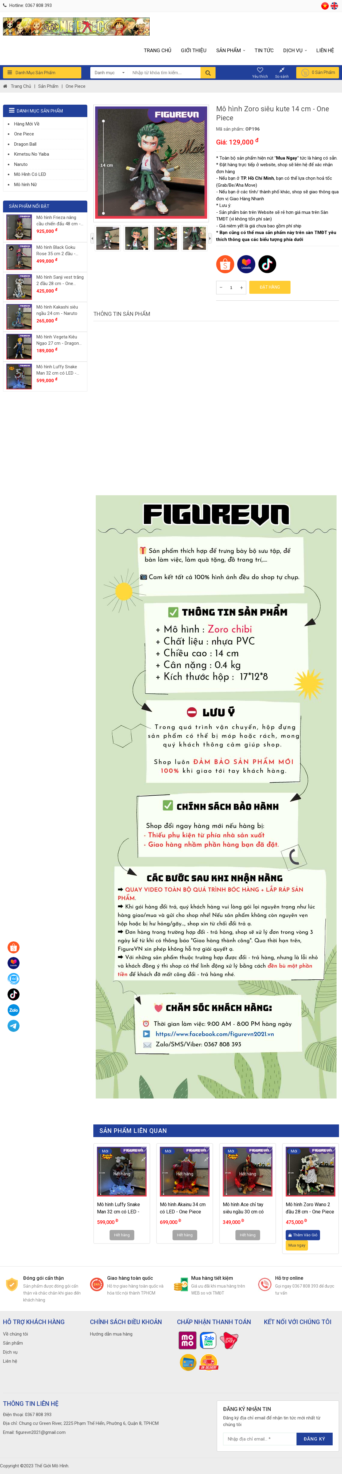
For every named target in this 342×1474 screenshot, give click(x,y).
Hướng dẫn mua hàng (111, 1334)
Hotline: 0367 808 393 (27, 5)
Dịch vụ (295, 50)
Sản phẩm (230, 50)
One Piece (76, 86)
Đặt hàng (270, 287)
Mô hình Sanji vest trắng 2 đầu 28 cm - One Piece (60, 280)
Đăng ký (314, 1439)
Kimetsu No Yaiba (31, 154)
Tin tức (264, 50)
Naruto (21, 164)
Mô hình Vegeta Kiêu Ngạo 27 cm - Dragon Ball (57, 340)
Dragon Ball (25, 144)
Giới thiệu (194, 50)
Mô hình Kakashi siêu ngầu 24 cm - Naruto (57, 310)
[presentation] (92, 238)
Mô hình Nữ (25, 184)
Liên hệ (325, 50)
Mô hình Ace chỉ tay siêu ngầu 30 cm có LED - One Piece (243, 1212)
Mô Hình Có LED (30, 174)
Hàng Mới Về (26, 124)
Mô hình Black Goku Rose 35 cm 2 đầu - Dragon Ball (56, 251)
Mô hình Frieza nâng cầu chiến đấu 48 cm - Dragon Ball (58, 221)
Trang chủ (157, 50)
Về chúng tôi (15, 1334)
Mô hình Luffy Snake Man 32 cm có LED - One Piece (118, 1212)
